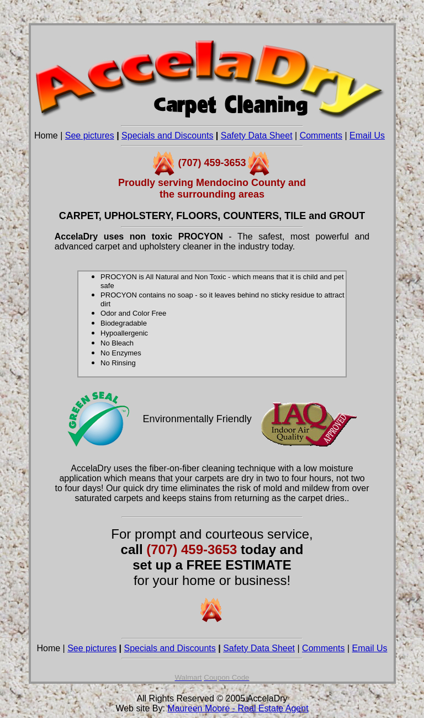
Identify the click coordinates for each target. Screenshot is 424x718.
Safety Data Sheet (257, 135)
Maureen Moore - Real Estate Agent (237, 708)
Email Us (367, 135)
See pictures (89, 135)
